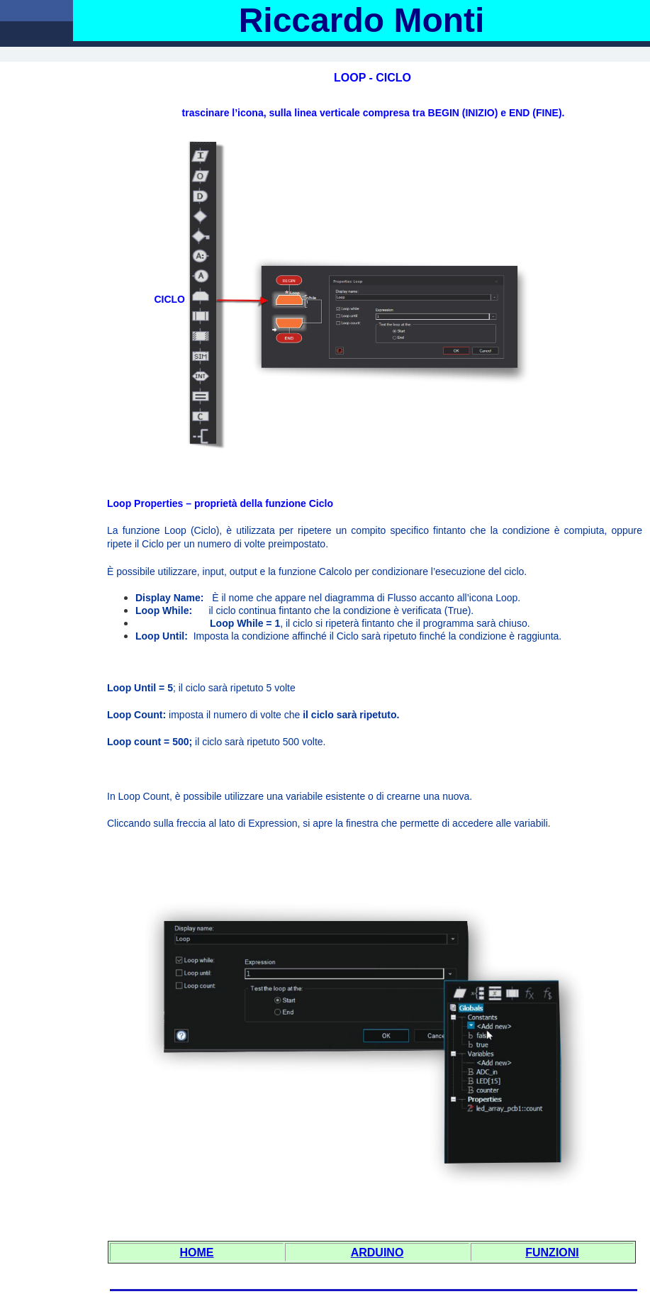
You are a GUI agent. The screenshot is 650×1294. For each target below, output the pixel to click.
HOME (197, 1252)
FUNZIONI (552, 1252)
